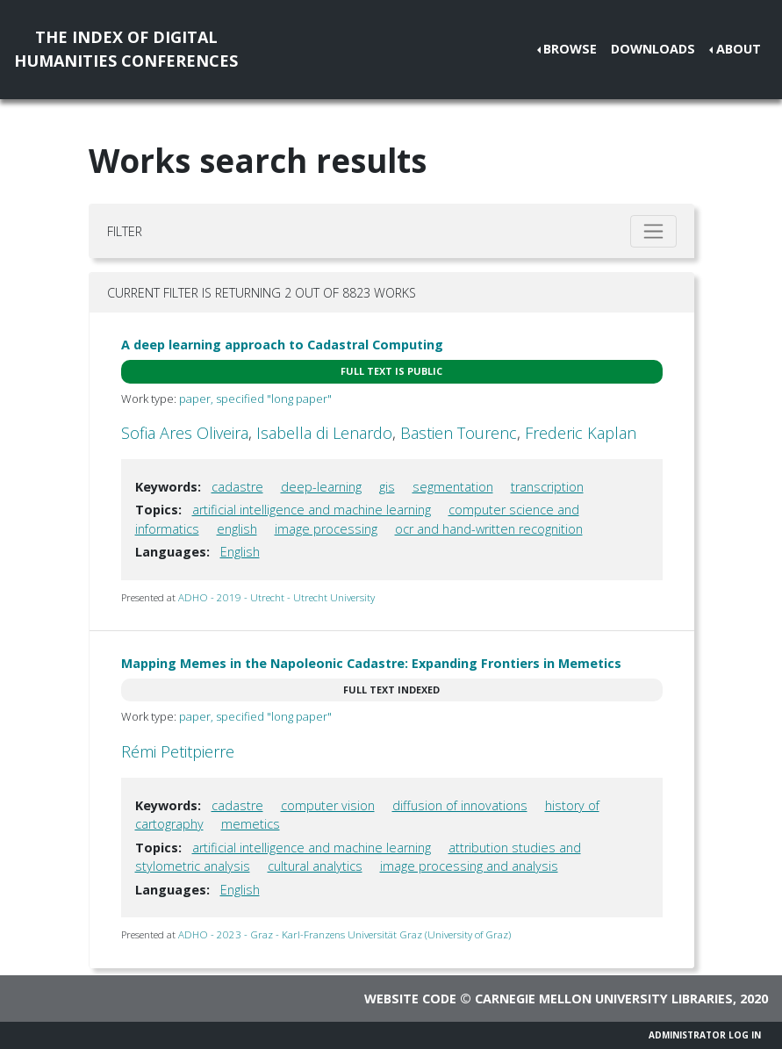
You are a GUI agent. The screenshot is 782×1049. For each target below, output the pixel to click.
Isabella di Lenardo (324, 432)
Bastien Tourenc (458, 432)
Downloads (653, 48)
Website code (410, 998)
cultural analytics (315, 866)
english (237, 529)
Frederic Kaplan (580, 432)
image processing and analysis (469, 866)
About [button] (738, 48)
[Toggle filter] (653, 231)
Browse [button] (570, 48)
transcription (547, 486)
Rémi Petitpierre (177, 751)
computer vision (328, 805)
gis (387, 486)
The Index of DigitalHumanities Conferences (126, 48)
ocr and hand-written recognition (489, 529)
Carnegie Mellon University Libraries (604, 998)
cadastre (237, 486)
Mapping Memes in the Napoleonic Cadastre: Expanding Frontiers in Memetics (371, 663)
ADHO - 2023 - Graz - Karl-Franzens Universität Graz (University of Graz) (344, 934)
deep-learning (321, 486)
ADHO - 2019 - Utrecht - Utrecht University (276, 597)
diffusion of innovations (459, 805)
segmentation (453, 486)
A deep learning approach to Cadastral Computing (282, 344)
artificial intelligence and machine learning (311, 509)
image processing (326, 529)
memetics (250, 823)
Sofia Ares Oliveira (184, 432)
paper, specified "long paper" (255, 398)
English (240, 551)
